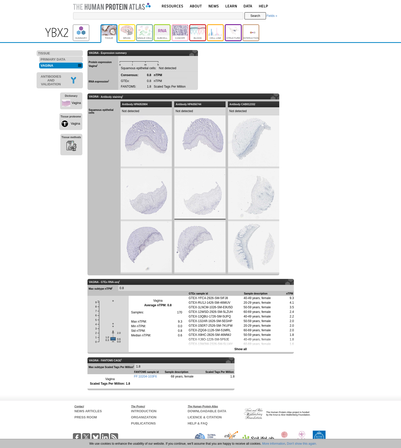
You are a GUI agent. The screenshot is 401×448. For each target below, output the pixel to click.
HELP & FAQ (198, 423)
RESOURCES (172, 6)
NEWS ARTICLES (88, 411)
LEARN (231, 6)
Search (255, 16)
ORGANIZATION (143, 417)
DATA (247, 6)
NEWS (213, 6)
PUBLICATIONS (143, 423)
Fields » (271, 16)
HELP (263, 6)
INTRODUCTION (144, 411)
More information (273, 443)
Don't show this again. (302, 443)
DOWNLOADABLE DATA (207, 411)
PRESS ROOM (85, 417)
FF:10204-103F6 (145, 376)
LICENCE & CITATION (205, 417)
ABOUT (196, 6)
